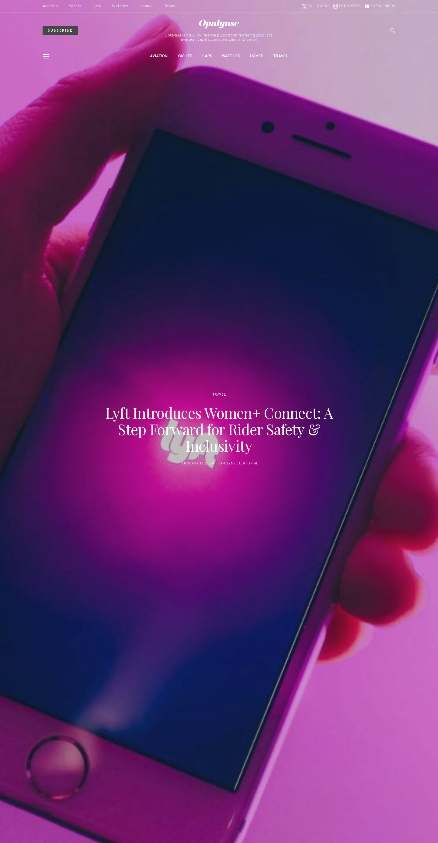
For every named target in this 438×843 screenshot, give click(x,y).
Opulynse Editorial (238, 463)
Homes (146, 6)
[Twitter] (316, 6)
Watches (120, 6)
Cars (96, 6)
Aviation (50, 6)
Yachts (75, 6)
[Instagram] (347, 6)
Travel (169, 6)
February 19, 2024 (197, 463)
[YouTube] (379, 6)
